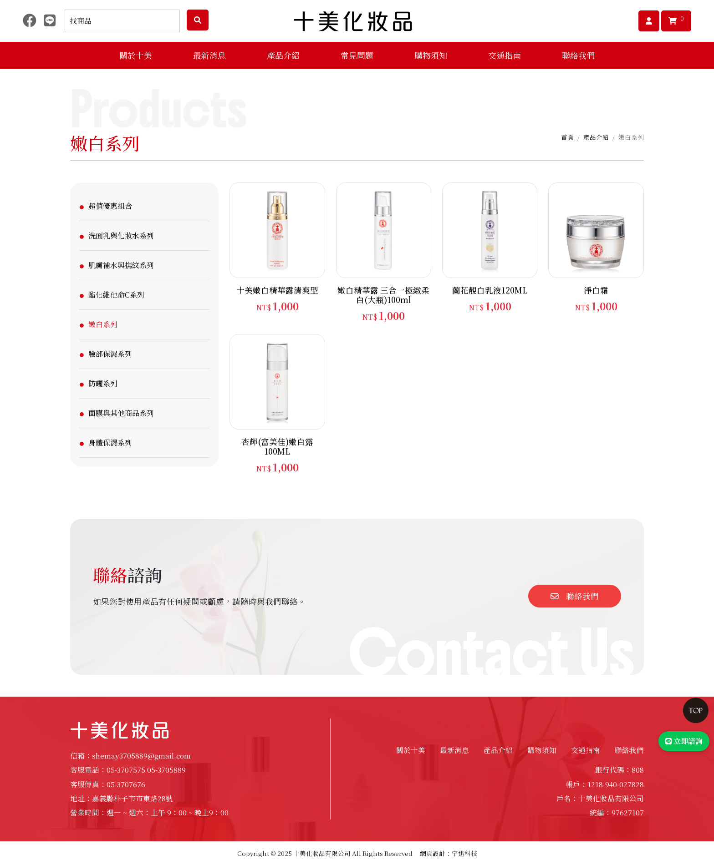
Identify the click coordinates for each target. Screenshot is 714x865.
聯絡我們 (578, 55)
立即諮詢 (684, 741)
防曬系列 (102, 383)
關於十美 (410, 750)
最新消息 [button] (209, 55)
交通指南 (504, 55)
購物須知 (541, 750)
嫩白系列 (102, 324)
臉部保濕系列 (110, 354)
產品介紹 (596, 137)
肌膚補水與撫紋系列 (121, 265)
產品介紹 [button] (283, 55)
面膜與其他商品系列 (121, 413)
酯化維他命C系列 (116, 294)
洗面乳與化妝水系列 (121, 235)
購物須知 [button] (430, 55)
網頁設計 (432, 853)
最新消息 (454, 750)
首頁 (567, 137)
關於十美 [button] (135, 55)
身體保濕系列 (110, 442)
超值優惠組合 (110, 206)
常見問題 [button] (357, 55)
